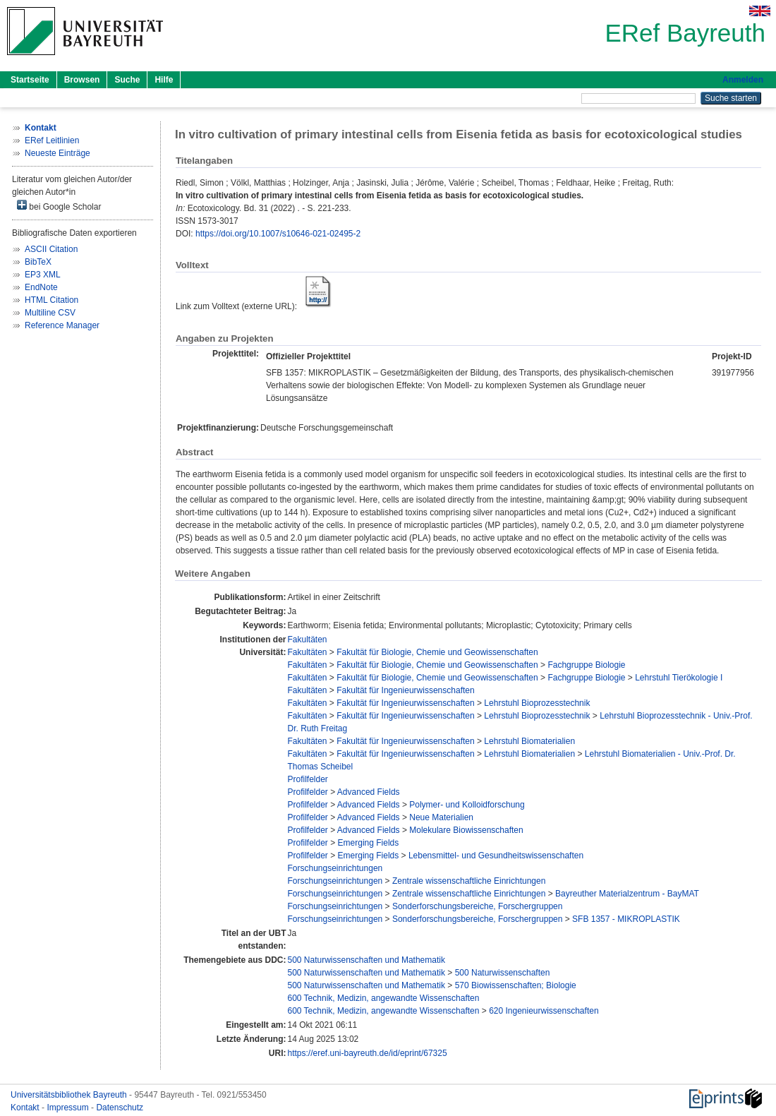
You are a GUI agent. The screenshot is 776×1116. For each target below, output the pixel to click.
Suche (127, 80)
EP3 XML (43, 275)
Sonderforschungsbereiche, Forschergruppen (477, 906)
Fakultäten (307, 639)
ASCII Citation (51, 249)
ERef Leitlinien (52, 140)
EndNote (41, 287)
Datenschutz (119, 1107)
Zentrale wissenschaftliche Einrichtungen (468, 881)
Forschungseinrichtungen (334, 868)
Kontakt (26, 1107)
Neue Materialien (441, 817)
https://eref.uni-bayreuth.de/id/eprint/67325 (367, 1053)
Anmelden (742, 80)
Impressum (69, 1107)
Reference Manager (62, 325)
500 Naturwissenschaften (502, 973)
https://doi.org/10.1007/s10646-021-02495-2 (277, 234)
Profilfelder (307, 779)
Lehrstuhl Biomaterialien (529, 741)
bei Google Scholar (59, 206)
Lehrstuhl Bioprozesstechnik (537, 703)
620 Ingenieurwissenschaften (543, 1011)
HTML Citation (51, 300)
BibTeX (38, 262)
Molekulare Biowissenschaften (466, 830)
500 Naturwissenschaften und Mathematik (365, 960)
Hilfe (163, 80)
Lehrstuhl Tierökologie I (678, 678)
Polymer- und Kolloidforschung (466, 805)
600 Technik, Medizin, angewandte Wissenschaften (383, 998)
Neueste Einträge (57, 153)
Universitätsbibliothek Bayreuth (70, 1095)
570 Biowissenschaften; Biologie (515, 985)
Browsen (82, 80)
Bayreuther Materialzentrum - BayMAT (627, 894)
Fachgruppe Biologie (586, 665)
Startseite (30, 80)
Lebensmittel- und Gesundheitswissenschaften (495, 855)
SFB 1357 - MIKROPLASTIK (626, 919)
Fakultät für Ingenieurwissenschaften (405, 690)
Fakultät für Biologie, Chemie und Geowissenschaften (437, 652)
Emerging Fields (368, 843)
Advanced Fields (368, 792)
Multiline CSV (50, 313)
